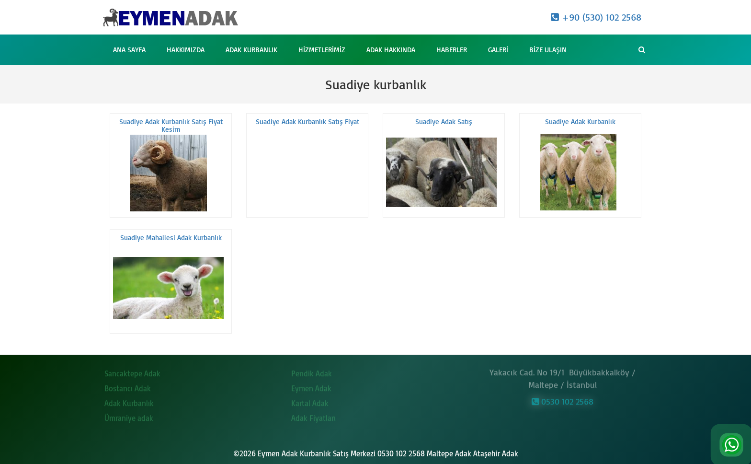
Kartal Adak (310, 401)
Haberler (451, 49)
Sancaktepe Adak (132, 371)
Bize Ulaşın (548, 49)
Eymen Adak (311, 386)
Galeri (498, 49)
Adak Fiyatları (313, 416)
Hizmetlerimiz (321, 49)
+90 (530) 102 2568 (596, 17)
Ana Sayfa (129, 49)
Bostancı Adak (127, 386)
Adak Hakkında (390, 49)
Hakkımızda (186, 49)
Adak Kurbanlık (251, 49)
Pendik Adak (311, 371)
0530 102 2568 (562, 399)
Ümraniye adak (128, 416)
